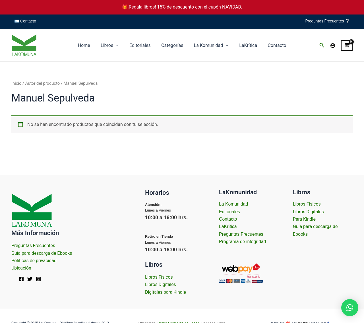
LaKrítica (245, 45)
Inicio (16, 83)
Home (88, 45)
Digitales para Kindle (165, 292)
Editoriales (141, 45)
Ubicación (21, 268)
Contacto (272, 45)
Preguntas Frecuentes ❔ (327, 21)
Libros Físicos (159, 277)
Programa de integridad (242, 241)
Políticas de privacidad (34, 260)
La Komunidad (209, 45)
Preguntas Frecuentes (33, 245)
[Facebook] (21, 278)
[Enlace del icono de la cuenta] (332, 45)
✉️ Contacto (25, 21)
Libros (113, 45)
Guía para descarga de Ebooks (42, 253)
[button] (349, 307)
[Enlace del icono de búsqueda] (321, 45)
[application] (119, 45)
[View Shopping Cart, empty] (347, 45)
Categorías (172, 45)
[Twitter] (29, 278)
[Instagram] (38, 278)
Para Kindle (304, 219)
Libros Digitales (160, 284)
